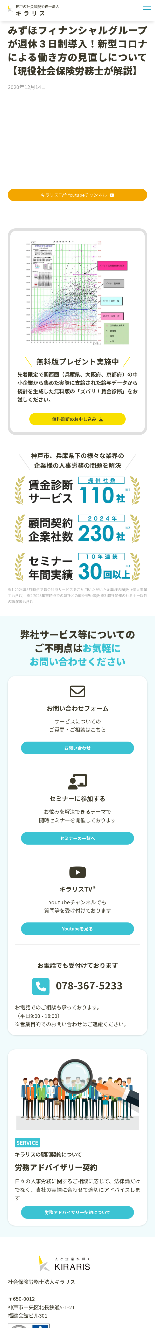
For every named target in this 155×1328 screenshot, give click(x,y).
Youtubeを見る (77, 935)
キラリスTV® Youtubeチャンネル (77, 196)
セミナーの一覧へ (77, 843)
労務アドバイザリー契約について (77, 1220)
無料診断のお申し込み (77, 421)
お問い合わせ (77, 752)
